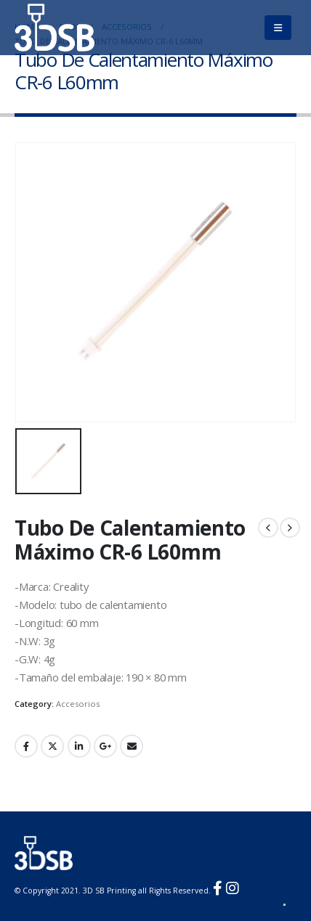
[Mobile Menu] (277, 27)
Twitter (52, 746)
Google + (105, 746)
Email (131, 746)
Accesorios (78, 703)
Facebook (26, 746)
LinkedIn (79, 746)
